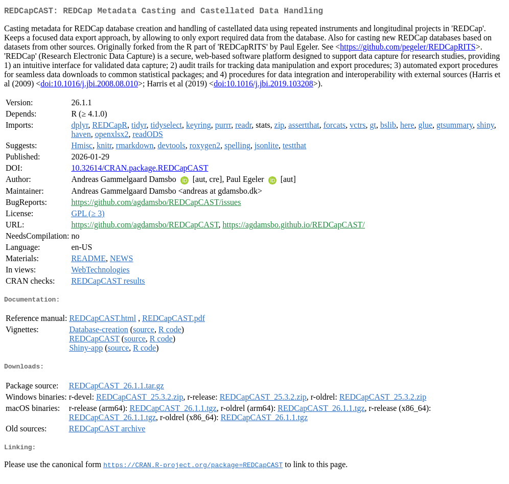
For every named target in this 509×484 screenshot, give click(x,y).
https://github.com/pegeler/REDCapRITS (407, 48)
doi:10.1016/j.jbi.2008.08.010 (89, 85)
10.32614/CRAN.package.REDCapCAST (139, 170)
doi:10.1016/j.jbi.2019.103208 (263, 85)
